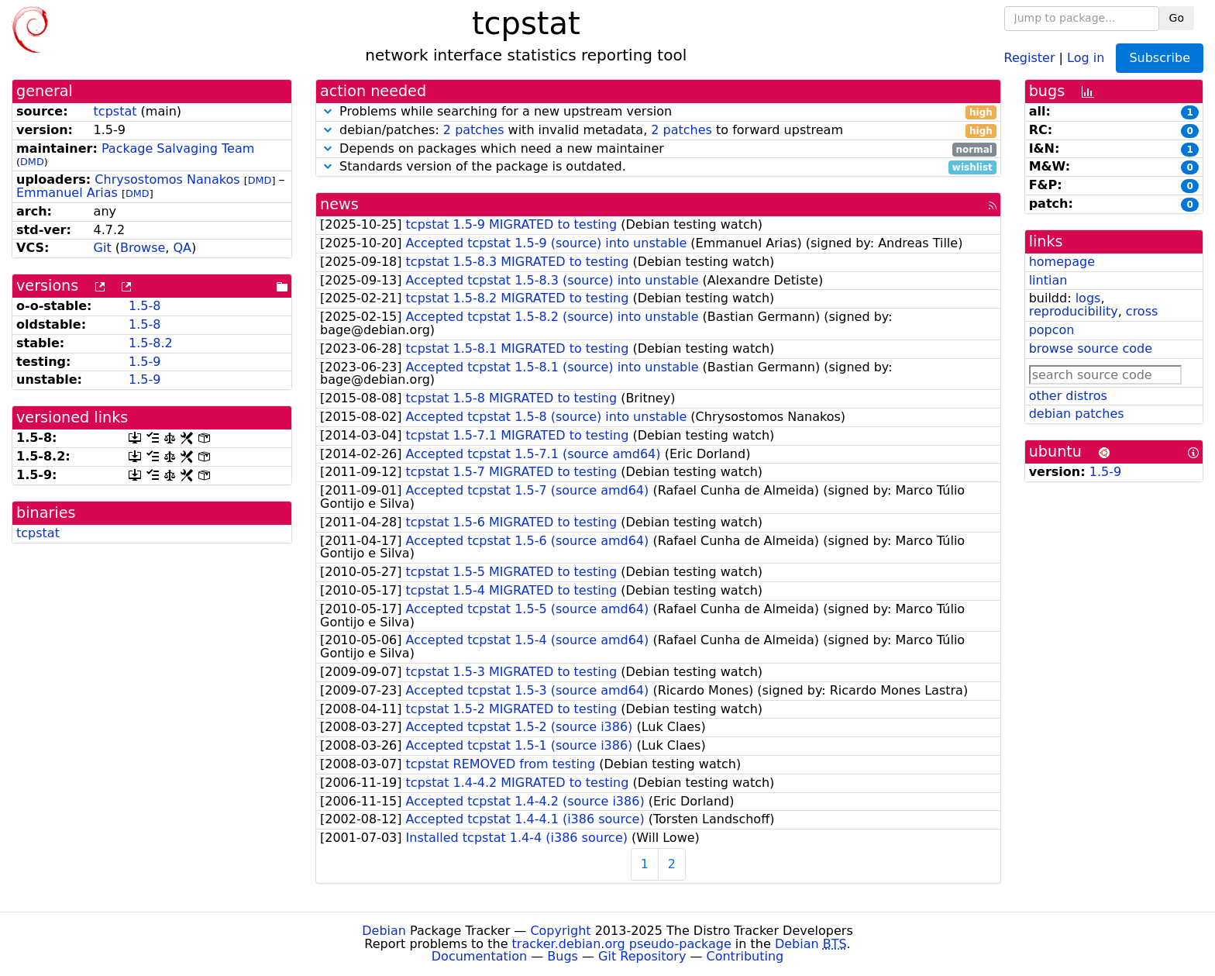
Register (1029, 57)
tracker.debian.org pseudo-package (621, 943)
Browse (142, 247)
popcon (1052, 329)
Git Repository (642, 956)
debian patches (1076, 413)
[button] (328, 111)
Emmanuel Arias (67, 192)
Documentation (479, 956)
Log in (1085, 57)
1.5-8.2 (151, 343)
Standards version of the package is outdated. (658, 167)
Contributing (745, 956)
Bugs (562, 956)
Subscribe (1159, 57)
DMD (32, 161)
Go (1176, 18)
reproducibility (1073, 311)
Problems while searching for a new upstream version (658, 112)
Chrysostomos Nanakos (167, 179)
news (339, 204)
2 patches (473, 129)
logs (1088, 298)
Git (103, 247)
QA (182, 247)
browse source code (1090, 348)
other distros (1068, 395)
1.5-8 (144, 305)
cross (1142, 311)
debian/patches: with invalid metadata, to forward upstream (658, 130)
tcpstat (115, 111)
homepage (1062, 261)
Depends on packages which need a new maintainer (658, 149)
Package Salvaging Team (178, 148)
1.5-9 (144, 361)
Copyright (560, 930)
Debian (384, 930)
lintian (1048, 280)
